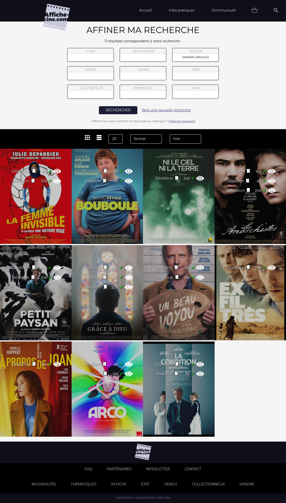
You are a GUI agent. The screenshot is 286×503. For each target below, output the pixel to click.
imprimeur (143, 91)
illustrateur (90, 91)
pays (195, 92)
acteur (195, 55)
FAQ (88, 469)
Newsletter (158, 469)
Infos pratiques (181, 10)
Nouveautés (44, 484)
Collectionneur (208, 484)
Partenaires (119, 469)
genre (143, 74)
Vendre (246, 484)
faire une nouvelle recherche (166, 110)
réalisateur (143, 55)
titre (90, 55)
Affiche (119, 484)
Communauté (223, 10)
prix (195, 73)
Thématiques (83, 484)
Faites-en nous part (182, 121)
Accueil (145, 10)
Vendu (170, 484)
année (90, 73)
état (145, 484)
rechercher (118, 110)
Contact (193, 469)
